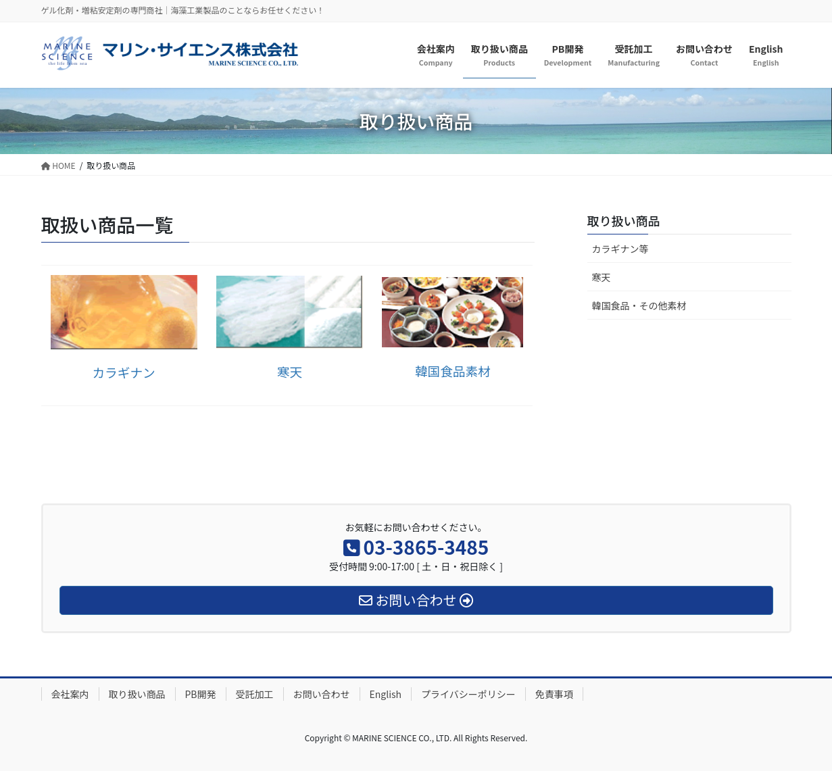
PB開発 (200, 694)
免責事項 (554, 694)
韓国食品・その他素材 (639, 305)
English (386, 694)
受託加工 (255, 694)
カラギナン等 (620, 248)
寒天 (601, 277)
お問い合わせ (321, 694)
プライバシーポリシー (468, 694)
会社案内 (70, 694)
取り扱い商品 (623, 220)
